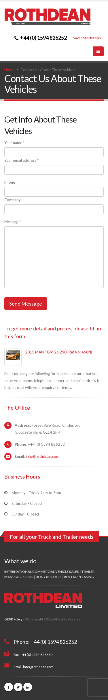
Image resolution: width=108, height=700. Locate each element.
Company (12, 199)
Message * (13, 221)
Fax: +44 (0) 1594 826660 (33, 654)
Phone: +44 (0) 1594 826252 (45, 642)
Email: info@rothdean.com (33, 667)
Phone (9, 182)
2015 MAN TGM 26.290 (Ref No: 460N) (58, 352)
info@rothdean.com (42, 456)
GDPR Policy (13, 619)
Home (9, 69)
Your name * (14, 142)
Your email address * (21, 160)
